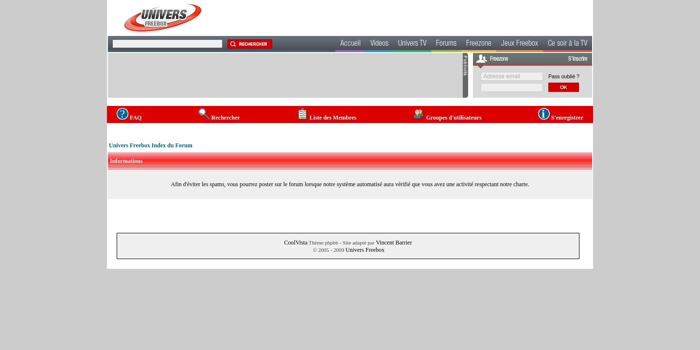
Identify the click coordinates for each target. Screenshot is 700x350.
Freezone (478, 44)
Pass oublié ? (563, 76)
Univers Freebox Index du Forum (150, 145)
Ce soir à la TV (567, 44)
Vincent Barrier (394, 242)
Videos (379, 44)
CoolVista (296, 242)
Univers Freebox (365, 249)
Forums (446, 44)
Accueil (350, 44)
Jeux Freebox (519, 44)
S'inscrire (577, 59)
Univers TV (412, 44)
